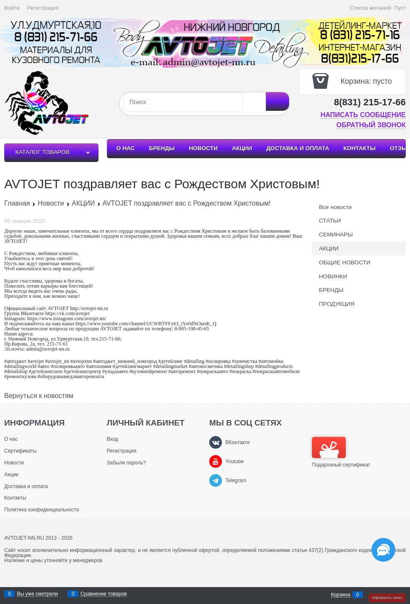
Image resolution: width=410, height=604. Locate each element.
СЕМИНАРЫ (336, 234)
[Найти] (277, 101)
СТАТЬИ (330, 220)
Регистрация (42, 8)
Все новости (335, 207)
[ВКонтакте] (215, 442)
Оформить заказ (387, 598)
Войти (11, 8)
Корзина (340, 595)
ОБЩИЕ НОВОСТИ (345, 262)
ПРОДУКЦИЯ (337, 304)
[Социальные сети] (383, 550)
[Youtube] (215, 461)
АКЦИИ (329, 248)
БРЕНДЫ (331, 290)
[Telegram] (215, 480)
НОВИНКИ (333, 276)
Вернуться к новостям (38, 396)
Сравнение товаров (103, 594)
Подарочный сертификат (341, 452)
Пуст (400, 8)
